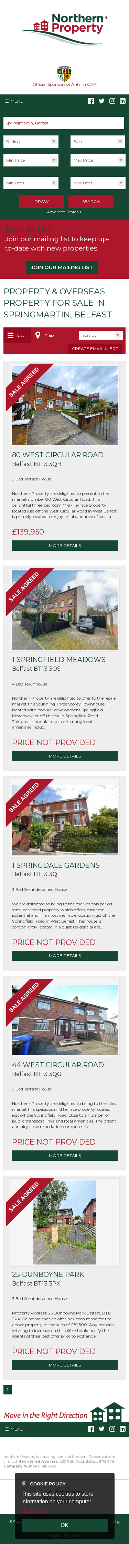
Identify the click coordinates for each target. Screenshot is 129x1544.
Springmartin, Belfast (30, 122)
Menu (17, 101)
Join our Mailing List (62, 267)
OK (64, 1525)
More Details (65, 545)
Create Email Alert (95, 348)
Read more (35, 1511)
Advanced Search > (64, 212)
